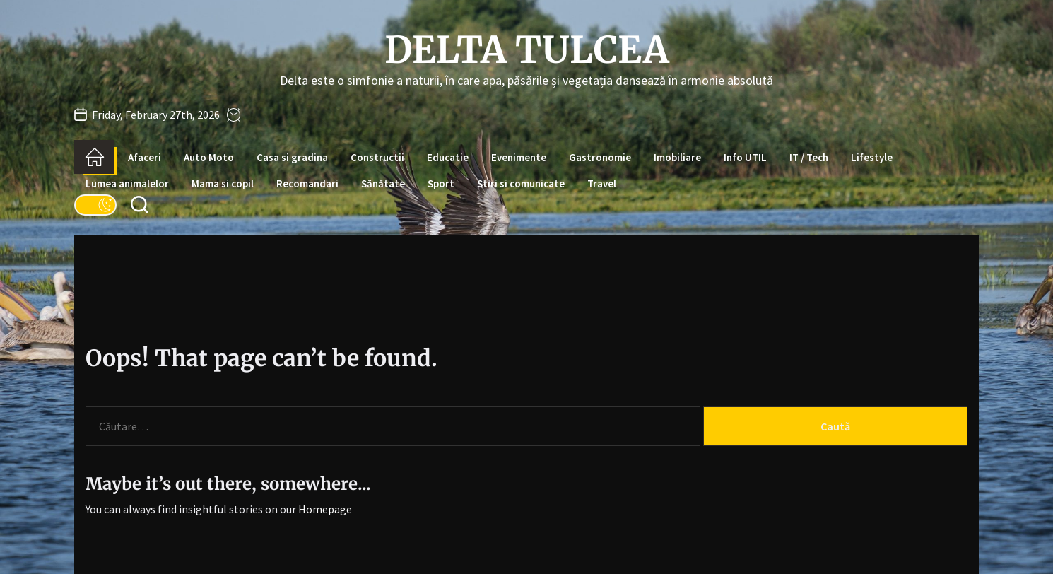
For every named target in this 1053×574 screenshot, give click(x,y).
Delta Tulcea (526, 50)
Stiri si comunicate (521, 183)
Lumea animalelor (127, 183)
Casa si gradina (292, 157)
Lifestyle (872, 157)
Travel (601, 183)
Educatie (448, 157)
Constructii (377, 157)
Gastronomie (600, 157)
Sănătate (383, 183)
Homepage (325, 509)
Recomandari (307, 183)
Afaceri (144, 157)
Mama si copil (223, 183)
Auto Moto (209, 157)
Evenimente (518, 157)
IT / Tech (808, 157)
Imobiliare (677, 157)
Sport (441, 183)
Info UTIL (745, 157)
